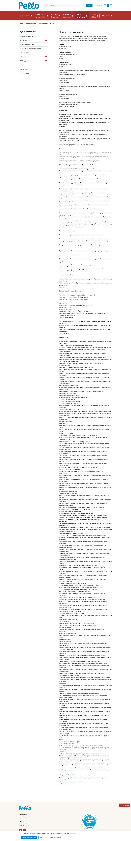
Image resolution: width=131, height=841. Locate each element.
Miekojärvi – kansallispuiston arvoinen (30, 48)
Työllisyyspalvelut (25, 61)
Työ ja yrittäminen (31, 23)
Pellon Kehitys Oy (25, 40)
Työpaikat (23, 57)
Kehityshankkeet (24, 73)
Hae (89, 6)
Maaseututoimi (24, 69)
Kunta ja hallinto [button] (94, 15)
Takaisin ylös (124, 805)
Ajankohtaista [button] (26, 16)
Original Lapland (24, 53)
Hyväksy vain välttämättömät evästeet (50, 837)
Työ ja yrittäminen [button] (82, 15)
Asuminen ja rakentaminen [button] (41, 15)
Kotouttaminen (43, 23)
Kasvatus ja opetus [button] (55, 15)
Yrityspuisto (23, 65)
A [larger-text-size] (110, 5)
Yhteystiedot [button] (106, 16)
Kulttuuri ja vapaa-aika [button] (68, 15)
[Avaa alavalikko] (46, 40)
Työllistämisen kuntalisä (26, 36)
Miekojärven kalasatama (27, 44)
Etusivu (21, 23)
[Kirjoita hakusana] (65, 5)
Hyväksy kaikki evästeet (29, 837)
